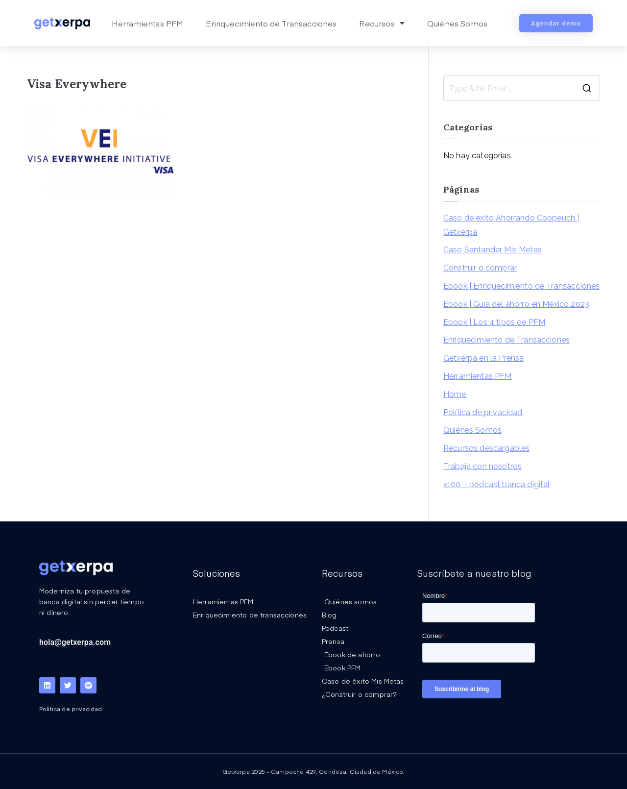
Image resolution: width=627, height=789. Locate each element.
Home (454, 394)
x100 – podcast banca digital (496, 484)
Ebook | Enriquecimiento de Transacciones (521, 286)
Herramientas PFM (148, 23)
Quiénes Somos (457, 23)
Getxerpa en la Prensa (483, 358)
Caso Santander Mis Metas (492, 249)
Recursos (381, 23)
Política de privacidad (483, 412)
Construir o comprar (480, 267)
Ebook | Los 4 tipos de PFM (494, 322)
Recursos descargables (486, 448)
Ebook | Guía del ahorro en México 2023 (516, 304)
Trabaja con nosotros (482, 466)
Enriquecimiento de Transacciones (271, 23)
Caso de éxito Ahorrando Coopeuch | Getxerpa (511, 225)
